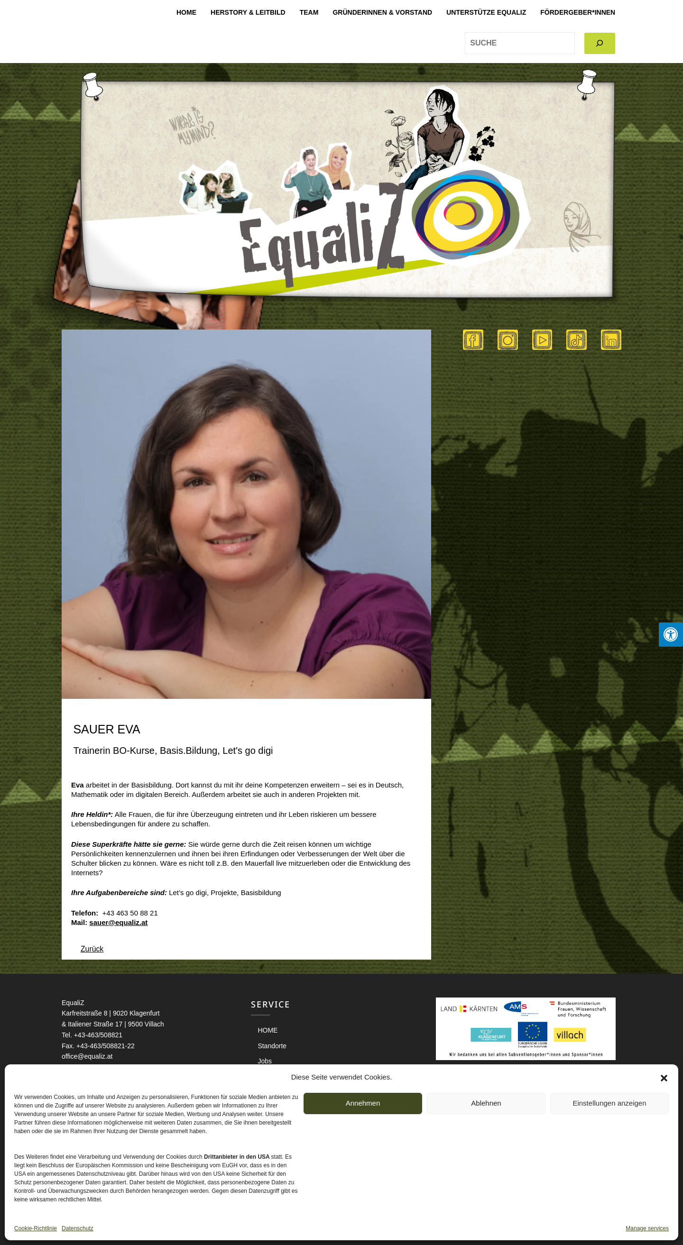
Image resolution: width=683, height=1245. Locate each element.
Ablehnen (486, 1103)
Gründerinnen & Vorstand (382, 12)
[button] (664, 1077)
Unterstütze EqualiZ (486, 12)
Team (309, 12)
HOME (186, 12)
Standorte (272, 1046)
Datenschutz (77, 1228)
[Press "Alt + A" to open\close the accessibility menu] (671, 634)
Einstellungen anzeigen (609, 1103)
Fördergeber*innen (577, 12)
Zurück (92, 949)
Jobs (265, 1061)
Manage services (647, 1228)
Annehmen (363, 1103)
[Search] (599, 43)
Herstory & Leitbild (248, 12)
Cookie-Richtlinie (35, 1228)
